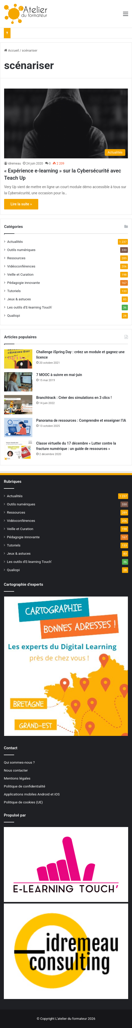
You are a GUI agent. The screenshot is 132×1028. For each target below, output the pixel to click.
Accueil (11, 50)
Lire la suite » (21, 204)
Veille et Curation (20, 274)
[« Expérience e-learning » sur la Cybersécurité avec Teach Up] (66, 123)
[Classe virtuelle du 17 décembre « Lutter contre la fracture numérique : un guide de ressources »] (18, 450)
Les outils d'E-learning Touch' (29, 307)
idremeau (14, 163)
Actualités (15, 241)
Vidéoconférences (21, 266)
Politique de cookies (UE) (23, 802)
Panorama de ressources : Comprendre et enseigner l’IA (81, 420)
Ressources (16, 258)
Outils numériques (21, 250)
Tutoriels (14, 291)
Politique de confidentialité (24, 786)
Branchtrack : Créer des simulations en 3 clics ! (74, 398)
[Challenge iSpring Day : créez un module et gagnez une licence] (18, 359)
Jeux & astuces (19, 299)
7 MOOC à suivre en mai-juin (59, 375)
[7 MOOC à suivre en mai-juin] (18, 381)
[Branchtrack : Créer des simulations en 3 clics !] (18, 404)
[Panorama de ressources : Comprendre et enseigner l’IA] (18, 427)
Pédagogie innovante (23, 283)
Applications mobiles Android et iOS (32, 794)
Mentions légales (17, 778)
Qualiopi (13, 315)
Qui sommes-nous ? (19, 762)
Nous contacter (16, 770)
